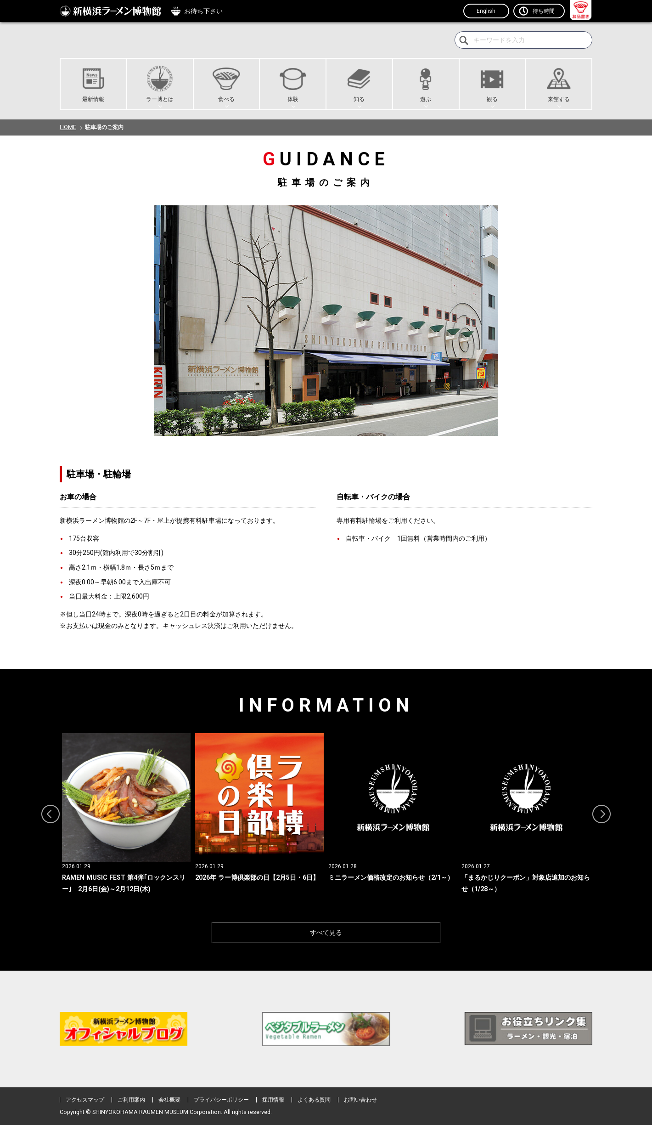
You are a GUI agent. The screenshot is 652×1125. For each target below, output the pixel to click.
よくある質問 (314, 1099)
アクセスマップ (85, 1099)
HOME (68, 127)
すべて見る (326, 932)
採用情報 (273, 1099)
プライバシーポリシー (221, 1099)
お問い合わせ (360, 1099)
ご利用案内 (131, 1099)
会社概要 (169, 1099)
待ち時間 (544, 11)
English (486, 11)
